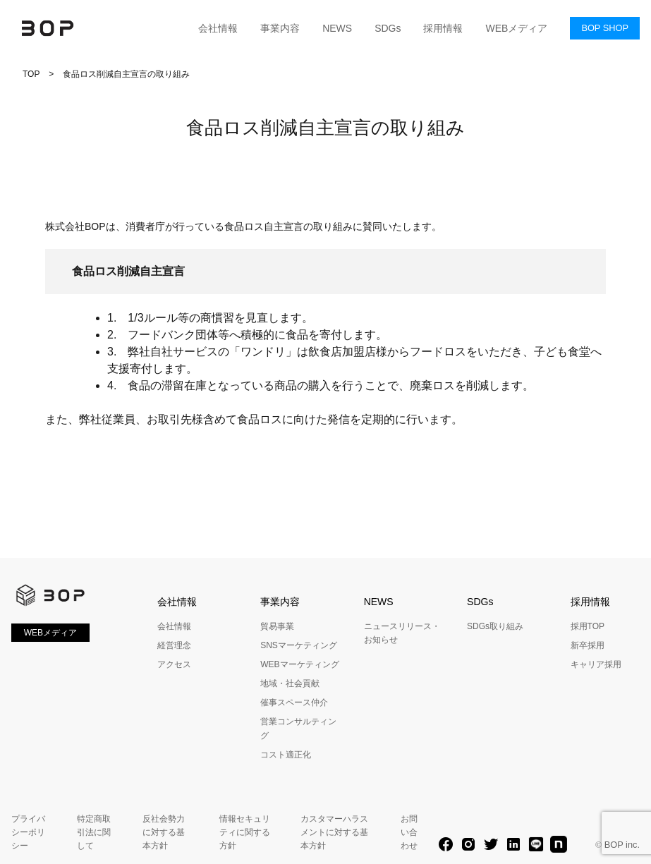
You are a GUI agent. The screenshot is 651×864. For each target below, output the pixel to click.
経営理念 (174, 645)
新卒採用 (587, 645)
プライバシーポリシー (28, 832)
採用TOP (587, 626)
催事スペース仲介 (294, 702)
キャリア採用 (596, 664)
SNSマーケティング (298, 645)
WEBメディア (516, 28)
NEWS (337, 28)
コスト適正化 (285, 755)
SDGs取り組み (495, 626)
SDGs (388, 28)
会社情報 (218, 28)
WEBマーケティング (299, 664)
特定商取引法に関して (94, 832)
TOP (31, 74)
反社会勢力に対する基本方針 (163, 832)
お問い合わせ (409, 832)
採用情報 (443, 28)
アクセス (174, 664)
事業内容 (280, 28)
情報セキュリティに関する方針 (244, 832)
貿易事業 (277, 626)
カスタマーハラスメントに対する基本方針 (334, 832)
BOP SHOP (604, 28)
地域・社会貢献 (290, 683)
